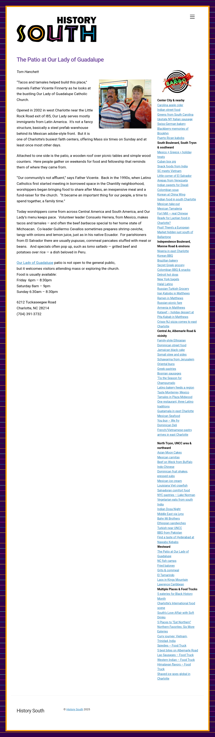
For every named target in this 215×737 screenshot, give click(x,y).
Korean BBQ (165, 255)
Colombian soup (168, 190)
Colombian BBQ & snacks (173, 269)
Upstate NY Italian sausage (175, 119)
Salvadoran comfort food (173, 490)
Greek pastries (166, 368)
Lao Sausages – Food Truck (175, 655)
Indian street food (168, 109)
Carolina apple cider (170, 105)
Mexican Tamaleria (169, 208)
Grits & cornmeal (168, 570)
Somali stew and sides (172, 354)
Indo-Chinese (165, 466)
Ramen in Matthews (170, 298)
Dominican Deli (167, 425)
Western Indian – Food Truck (176, 660)
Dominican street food (171, 345)
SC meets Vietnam (169, 171)
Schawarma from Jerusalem (175, 359)
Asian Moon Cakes (169, 452)
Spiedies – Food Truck (171, 645)
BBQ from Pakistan (169, 532)
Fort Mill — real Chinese (172, 213)
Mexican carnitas (168, 457)
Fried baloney (166, 565)
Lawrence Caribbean (170, 584)
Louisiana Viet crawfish (172, 485)
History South (74, 709)
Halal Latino (165, 284)
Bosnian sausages (169, 373)
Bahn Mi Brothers (168, 518)
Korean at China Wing (171, 194)
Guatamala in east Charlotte (175, 411)
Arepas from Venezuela (172, 180)
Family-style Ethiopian (171, 340)
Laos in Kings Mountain (172, 579)
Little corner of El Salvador (174, 175)
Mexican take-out (168, 204)
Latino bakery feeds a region (175, 387)
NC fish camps (166, 560)
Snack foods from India (172, 166)
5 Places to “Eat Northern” (174, 622)
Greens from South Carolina (175, 114)
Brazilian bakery (167, 260)
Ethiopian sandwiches (171, 523)
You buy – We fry (168, 420)
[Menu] (192, 17)
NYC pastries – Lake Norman (176, 495)
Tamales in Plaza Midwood (174, 397)
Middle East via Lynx (170, 514)
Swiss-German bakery (171, 124)
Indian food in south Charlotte (176, 199)
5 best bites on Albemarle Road (177, 650)
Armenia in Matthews (171, 307)
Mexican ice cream (169, 481)
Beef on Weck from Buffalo (174, 462)
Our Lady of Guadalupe (35, 263)
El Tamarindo (165, 575)
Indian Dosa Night (169, 509)
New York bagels (168, 279)
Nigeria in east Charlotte (173, 251)
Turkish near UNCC (169, 528)
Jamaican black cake (171, 350)
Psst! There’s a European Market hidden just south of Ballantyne (175, 232)
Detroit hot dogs (167, 274)
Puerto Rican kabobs (170, 138)
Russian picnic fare (169, 302)
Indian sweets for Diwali (172, 185)
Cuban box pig (166, 161)
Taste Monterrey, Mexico (173, 392)
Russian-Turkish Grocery (173, 288)
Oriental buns (166, 364)
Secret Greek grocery (170, 265)
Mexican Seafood (168, 416)
